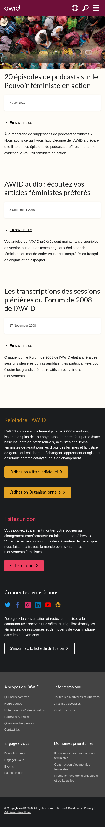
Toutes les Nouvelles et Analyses (76, 697)
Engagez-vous (14, 760)
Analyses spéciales (67, 703)
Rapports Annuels (16, 716)
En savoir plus (21, 122)
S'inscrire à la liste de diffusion (37, 648)
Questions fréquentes (19, 723)
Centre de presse (66, 710)
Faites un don (21, 565)
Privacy (88, 808)
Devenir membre (15, 753)
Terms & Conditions (69, 808)
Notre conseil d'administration (24, 710)
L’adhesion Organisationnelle (35, 492)
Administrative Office (17, 812)
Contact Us (12, 729)
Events (9, 766)
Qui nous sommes (16, 697)
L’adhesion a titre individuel (33, 471)
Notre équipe (13, 703)
